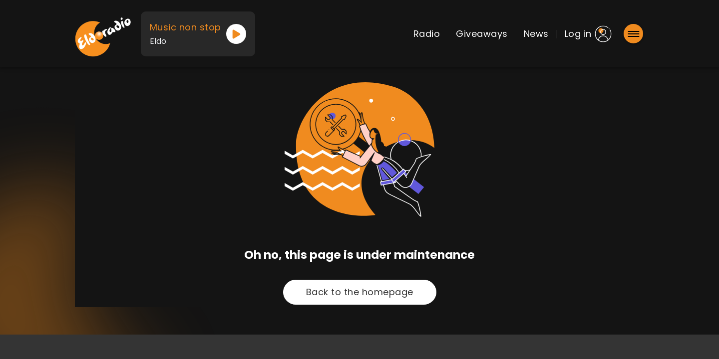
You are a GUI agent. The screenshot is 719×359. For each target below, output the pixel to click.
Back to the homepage (359, 292)
